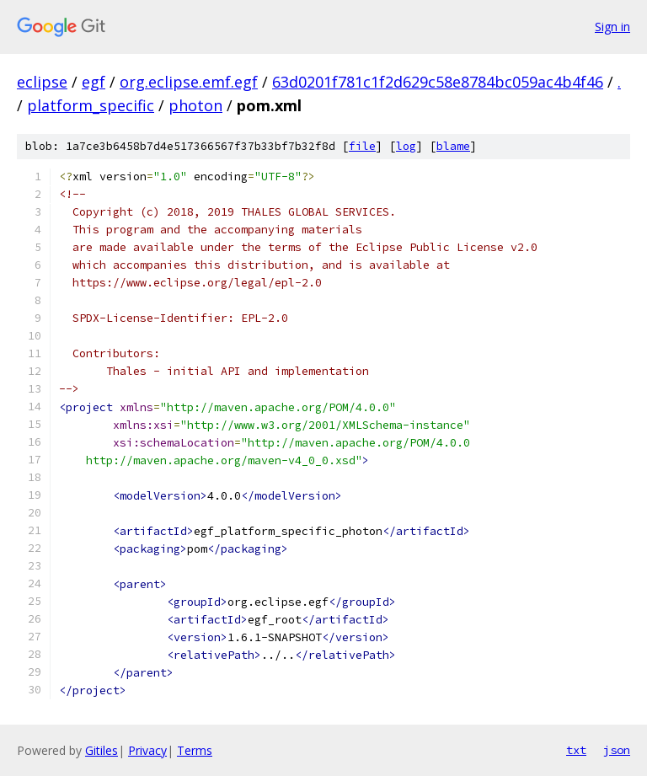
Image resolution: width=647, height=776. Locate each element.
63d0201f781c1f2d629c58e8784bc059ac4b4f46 (437, 82)
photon (195, 105)
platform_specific (90, 105)
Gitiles (101, 750)
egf (93, 82)
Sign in (612, 27)
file (362, 146)
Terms (194, 750)
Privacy (147, 750)
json (616, 749)
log (406, 146)
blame (453, 146)
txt (576, 749)
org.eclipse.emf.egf (189, 82)
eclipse (42, 82)
